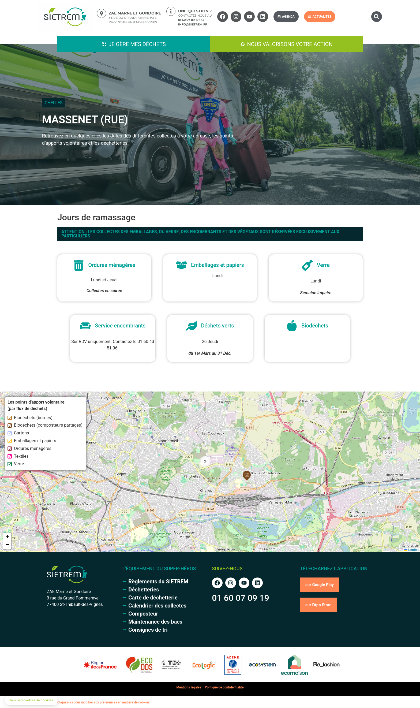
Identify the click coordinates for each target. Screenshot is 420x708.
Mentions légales (189, 687)
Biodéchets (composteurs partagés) (45, 425)
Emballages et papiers (32, 440)
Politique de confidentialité (224, 687)
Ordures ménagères (29, 448)
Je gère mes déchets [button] (137, 44)
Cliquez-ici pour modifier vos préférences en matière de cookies (103, 702)
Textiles (18, 456)
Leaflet (411, 550)
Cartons (18, 432)
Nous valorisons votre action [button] (289, 44)
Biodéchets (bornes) (30, 417)
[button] (376, 16)
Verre (16, 463)
